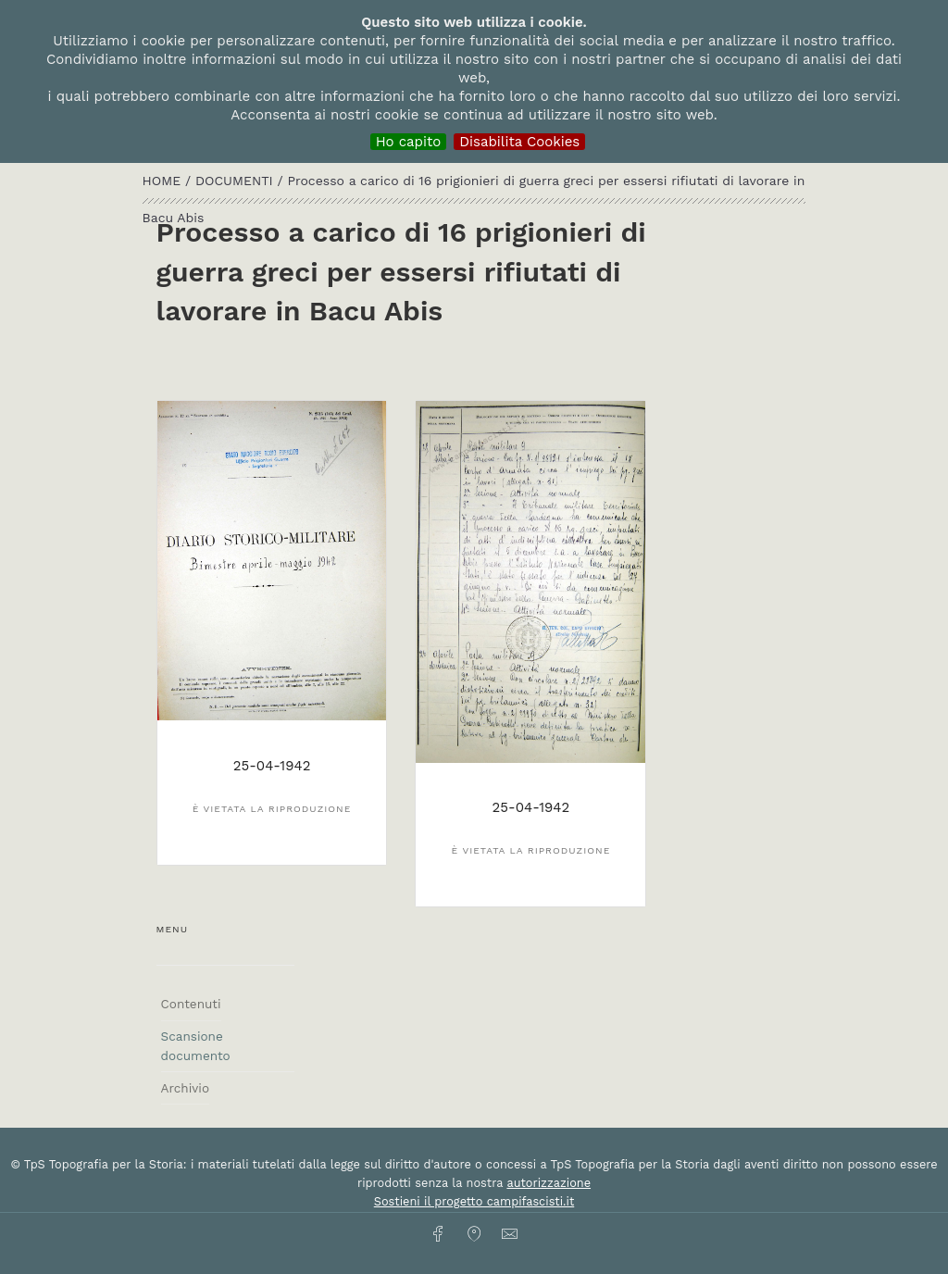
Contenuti (191, 1003)
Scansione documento (196, 1045)
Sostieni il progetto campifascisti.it (474, 1201)
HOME (164, 180)
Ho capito (409, 141)
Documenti (236, 180)
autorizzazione (548, 1183)
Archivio (185, 1087)
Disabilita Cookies (519, 141)
